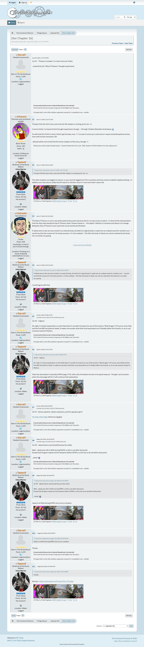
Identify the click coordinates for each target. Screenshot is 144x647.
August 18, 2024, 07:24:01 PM (46, 566)
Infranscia (21, 116)
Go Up (13, 615)
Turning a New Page (39, 417)
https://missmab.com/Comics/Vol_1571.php (56, 581)
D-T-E (75, 201)
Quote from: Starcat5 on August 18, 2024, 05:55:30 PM (51, 572)
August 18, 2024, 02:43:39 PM (45, 439)
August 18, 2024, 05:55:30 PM (46, 533)
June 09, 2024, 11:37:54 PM (40, 58)
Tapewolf (21, 162)
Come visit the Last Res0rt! (82, 245)
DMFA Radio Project (59, 201)
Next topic (128, 43)
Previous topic (117, 43)
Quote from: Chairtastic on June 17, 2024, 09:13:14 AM (51, 270)
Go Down (15, 49)
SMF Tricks (19, 638)
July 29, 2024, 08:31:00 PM (44, 406)
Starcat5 (22, 54)
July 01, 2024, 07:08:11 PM (44, 315)
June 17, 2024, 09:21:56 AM (44, 265)
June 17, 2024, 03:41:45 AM (44, 165)
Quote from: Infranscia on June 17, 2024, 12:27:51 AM (51, 170)
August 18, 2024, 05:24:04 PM (45, 475)
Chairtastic (21, 213)
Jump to (99, 626)
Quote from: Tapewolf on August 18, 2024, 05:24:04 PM (51, 538)
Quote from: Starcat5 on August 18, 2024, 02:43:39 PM (51, 481)
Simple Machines (28, 640)
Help (116, 641)
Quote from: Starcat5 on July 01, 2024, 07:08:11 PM (50, 355)
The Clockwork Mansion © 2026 (124, 638)
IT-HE (70, 201)
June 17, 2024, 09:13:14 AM (44, 216)
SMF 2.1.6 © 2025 (14, 640)
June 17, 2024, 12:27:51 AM (44, 119)
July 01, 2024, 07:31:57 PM (44, 349)
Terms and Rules (124, 641)
